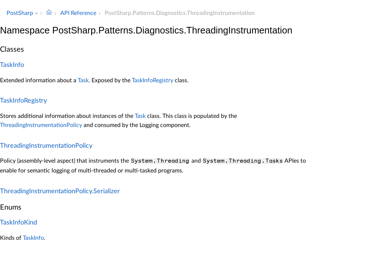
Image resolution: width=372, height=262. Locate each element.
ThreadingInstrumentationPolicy (41, 125)
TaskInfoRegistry (152, 80)
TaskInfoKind (18, 222)
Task (83, 80)
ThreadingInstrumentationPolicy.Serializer (60, 191)
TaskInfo (12, 65)
